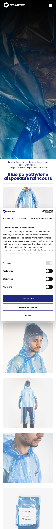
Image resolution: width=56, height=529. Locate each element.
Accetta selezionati (28, 307)
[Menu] (51, 5)
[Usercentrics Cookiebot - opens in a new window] (41, 211)
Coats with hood (27, 165)
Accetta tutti (28, 298)
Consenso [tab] (8, 218)
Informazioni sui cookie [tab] (42, 218)
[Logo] (14, 5)
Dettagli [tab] (22, 218)
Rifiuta (28, 315)
